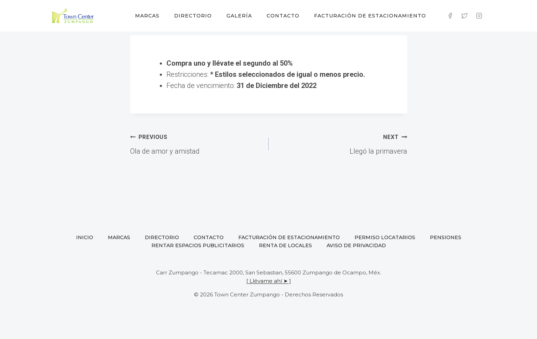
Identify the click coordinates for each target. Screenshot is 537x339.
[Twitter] (464, 15)
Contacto (283, 16)
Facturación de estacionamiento (370, 16)
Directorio (193, 16)
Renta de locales (285, 245)
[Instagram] (479, 15)
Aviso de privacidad (356, 245)
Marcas (147, 16)
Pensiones (445, 237)
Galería (239, 16)
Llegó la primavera (341, 143)
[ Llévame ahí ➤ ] (268, 281)
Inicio (84, 237)
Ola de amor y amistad (196, 143)
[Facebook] (450, 15)
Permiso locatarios (385, 237)
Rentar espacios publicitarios (197, 245)
